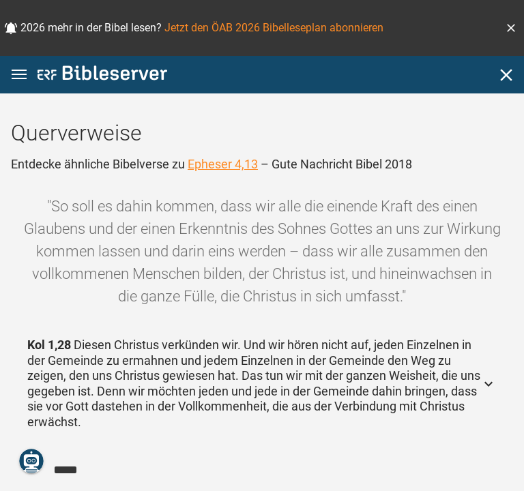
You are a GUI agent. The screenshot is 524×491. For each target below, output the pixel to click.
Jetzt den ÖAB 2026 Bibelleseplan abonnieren (273, 27)
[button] (511, 28)
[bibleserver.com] (102, 75)
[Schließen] (506, 75)
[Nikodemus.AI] (31, 461)
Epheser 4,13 (223, 164)
